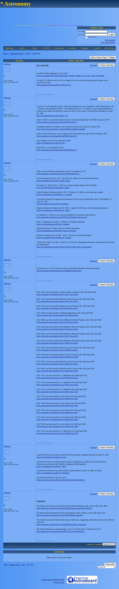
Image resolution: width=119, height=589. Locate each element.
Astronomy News (16, 53)
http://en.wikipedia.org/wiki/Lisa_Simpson (53, 204)
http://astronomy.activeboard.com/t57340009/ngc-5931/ (57, 399)
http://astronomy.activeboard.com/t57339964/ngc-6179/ (57, 433)
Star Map (71, 48)
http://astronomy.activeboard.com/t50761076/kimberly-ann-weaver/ (62, 217)
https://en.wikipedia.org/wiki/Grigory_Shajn (53, 210)
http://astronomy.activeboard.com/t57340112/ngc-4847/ (57, 336)
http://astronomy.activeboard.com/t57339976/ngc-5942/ (57, 419)
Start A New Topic (99, 57)
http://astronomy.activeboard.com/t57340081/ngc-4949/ (57, 357)
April (28, 53)
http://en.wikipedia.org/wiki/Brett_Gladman (53, 224)
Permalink (93, 65)
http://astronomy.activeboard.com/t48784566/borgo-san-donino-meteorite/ (64, 508)
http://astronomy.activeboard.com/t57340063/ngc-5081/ (57, 371)
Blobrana (7, 64)
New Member (110, 40)
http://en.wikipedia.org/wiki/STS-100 (51, 143)
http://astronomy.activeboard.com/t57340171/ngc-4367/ (57, 301)
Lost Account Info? (108, 42)
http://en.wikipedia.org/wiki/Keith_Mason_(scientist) (56, 231)
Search (22, 48)
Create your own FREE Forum (52, 580)
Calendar (84, 48)
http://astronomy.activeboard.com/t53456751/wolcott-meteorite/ (60, 531)
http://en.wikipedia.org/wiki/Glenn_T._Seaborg (54, 194)
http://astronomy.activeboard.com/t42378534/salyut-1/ (57, 122)
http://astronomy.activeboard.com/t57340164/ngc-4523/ (57, 308)
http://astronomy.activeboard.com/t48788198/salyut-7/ (57, 136)
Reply (112, 57)
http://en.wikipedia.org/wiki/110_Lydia (51, 457)
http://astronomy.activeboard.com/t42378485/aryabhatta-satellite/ (61, 129)
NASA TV (47, 48)
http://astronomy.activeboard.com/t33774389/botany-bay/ (58, 174)
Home (5, 53)
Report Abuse (59, 582)
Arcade (97, 48)
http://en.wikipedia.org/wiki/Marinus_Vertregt (54, 238)
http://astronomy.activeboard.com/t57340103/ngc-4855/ (57, 343)
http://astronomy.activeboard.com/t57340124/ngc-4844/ (57, 329)
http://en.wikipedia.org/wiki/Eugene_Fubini (53, 188)
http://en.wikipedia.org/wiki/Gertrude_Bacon (53, 181)
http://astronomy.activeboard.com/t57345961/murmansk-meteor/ (61, 480)
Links (34, 48)
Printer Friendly (106, 65)
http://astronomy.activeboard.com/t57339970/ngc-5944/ (57, 426)
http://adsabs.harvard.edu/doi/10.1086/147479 (54, 85)
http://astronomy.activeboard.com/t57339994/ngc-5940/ (57, 406)
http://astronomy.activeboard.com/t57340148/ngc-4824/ (57, 315)
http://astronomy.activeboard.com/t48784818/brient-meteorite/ (60, 515)
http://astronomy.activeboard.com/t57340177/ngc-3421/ (57, 294)
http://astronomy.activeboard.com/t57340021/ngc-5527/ (57, 392)
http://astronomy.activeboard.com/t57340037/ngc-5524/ (57, 385)
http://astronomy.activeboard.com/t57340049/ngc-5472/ (57, 378)
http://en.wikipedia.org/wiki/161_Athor (51, 466)
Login (111, 34)
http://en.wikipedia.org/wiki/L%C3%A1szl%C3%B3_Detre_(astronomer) (64, 247)
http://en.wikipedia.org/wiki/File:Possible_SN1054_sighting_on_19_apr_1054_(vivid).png (70, 76)
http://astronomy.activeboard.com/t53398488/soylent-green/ (59, 271)
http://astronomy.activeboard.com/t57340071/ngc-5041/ (57, 364)
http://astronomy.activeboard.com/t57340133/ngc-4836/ (57, 322)
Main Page (10, 48)
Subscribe (110, 564)
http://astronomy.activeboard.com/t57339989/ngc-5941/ (57, 412)
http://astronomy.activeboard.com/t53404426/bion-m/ (57, 150)
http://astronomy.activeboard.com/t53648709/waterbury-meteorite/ (61, 524)
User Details (59, 48)
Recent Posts (109, 48)
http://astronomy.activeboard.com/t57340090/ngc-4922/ (57, 350)
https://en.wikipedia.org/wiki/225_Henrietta (53, 473)
